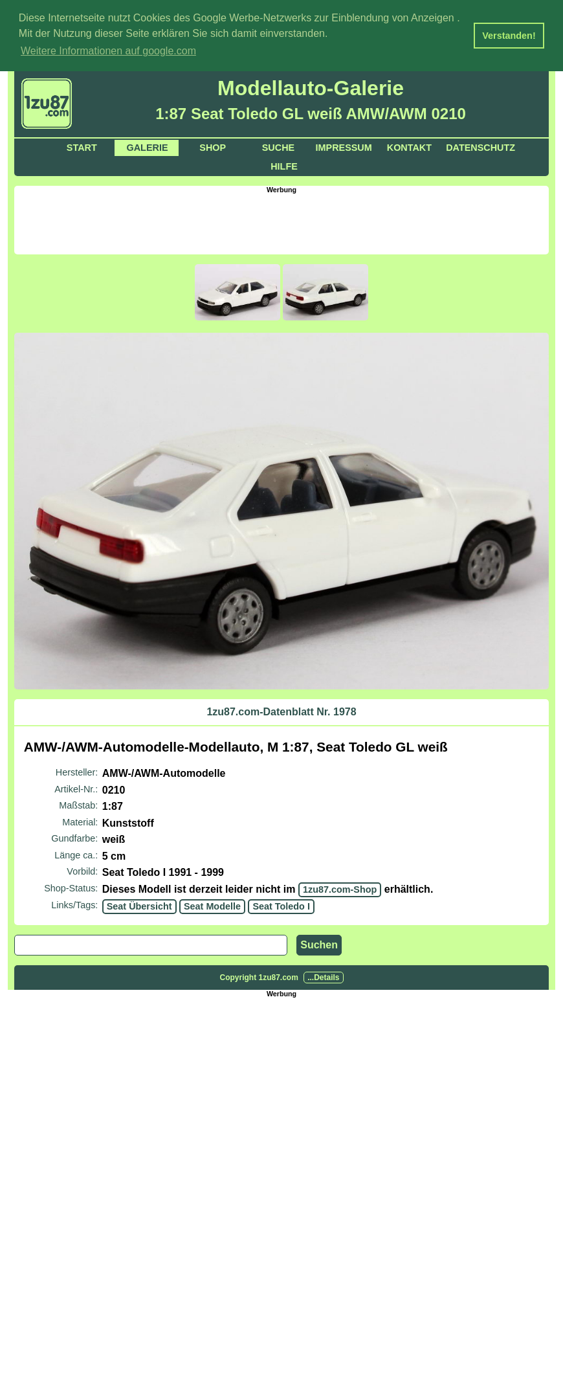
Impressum (344, 146)
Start (82, 146)
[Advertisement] (281, 221)
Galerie (147, 146)
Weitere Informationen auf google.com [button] (108, 50)
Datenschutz (480, 146)
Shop (212, 146)
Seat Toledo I (281, 905)
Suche (278, 146)
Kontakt (409, 146)
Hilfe (284, 165)
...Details (323, 976)
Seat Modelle (212, 905)
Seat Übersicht (139, 905)
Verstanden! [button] (508, 35)
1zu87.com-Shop (340, 888)
